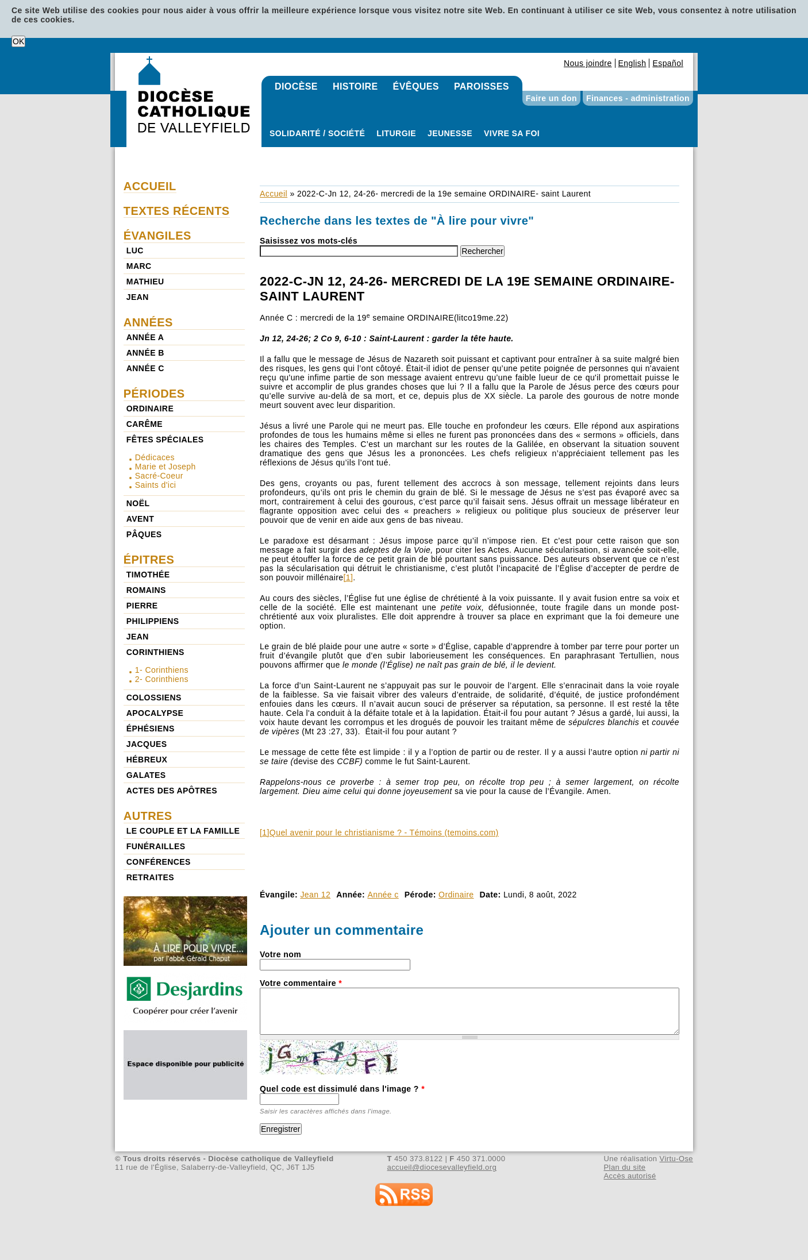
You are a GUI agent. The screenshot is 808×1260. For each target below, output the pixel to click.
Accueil (273, 193)
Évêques (416, 86)
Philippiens (152, 621)
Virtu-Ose (676, 1158)
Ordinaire (456, 894)
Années (148, 322)
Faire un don (551, 98)
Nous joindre (588, 63)
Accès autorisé (629, 1176)
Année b (145, 352)
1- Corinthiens (161, 670)
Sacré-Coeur (159, 475)
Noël (138, 503)
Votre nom (280, 954)
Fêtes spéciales (165, 439)
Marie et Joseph (165, 466)
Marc (139, 266)
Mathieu (145, 281)
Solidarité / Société (317, 133)
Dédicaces (155, 457)
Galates (146, 775)
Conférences (158, 861)
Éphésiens (150, 728)
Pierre (142, 605)
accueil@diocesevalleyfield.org (442, 1167)
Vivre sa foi (512, 133)
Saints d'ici (155, 485)
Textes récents (177, 211)
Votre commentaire (301, 983)
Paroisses (481, 86)
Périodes (154, 393)
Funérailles (156, 846)
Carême (144, 424)
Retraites (150, 877)
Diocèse (296, 86)
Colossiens (154, 697)
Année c (382, 894)
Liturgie (396, 133)
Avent (140, 518)
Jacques (146, 744)
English (632, 63)
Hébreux (146, 759)
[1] (348, 577)
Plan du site (624, 1167)
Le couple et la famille (183, 830)
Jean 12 (315, 894)
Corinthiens (155, 652)
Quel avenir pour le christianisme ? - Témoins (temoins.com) (384, 832)
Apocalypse (154, 713)
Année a (145, 337)
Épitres (149, 559)
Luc (135, 250)
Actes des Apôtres (171, 790)
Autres (148, 816)
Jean (137, 297)
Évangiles (157, 235)
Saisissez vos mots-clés (308, 240)
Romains (146, 590)
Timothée (148, 574)
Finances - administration (638, 98)
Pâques (144, 534)
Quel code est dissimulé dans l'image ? (342, 1088)
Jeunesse (450, 133)
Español (667, 63)
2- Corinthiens (161, 679)
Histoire (355, 86)
